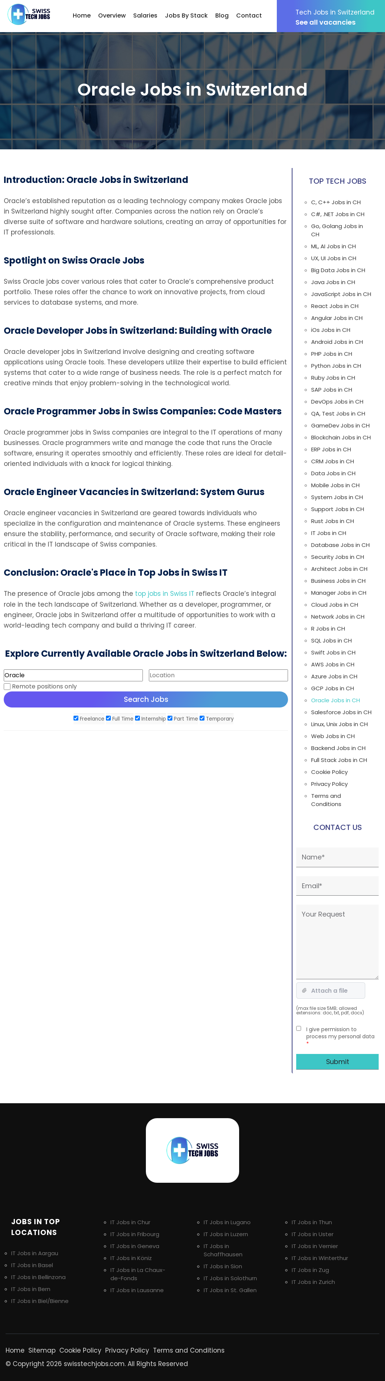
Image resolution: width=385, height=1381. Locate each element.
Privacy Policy (329, 784)
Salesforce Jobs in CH (341, 712)
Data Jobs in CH (333, 473)
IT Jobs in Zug (310, 1270)
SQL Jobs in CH (331, 640)
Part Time (183, 718)
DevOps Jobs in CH (337, 401)
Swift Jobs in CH (333, 652)
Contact (249, 15)
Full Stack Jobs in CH (339, 760)
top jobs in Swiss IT (164, 593)
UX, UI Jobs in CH (333, 258)
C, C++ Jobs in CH (336, 202)
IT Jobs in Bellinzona (38, 1277)
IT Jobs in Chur (130, 1222)
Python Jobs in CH (336, 366)
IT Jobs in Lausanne (137, 1290)
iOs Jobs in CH (330, 330)
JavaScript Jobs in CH (341, 294)
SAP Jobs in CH (331, 390)
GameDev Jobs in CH (340, 425)
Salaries (145, 15)
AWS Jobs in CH (332, 664)
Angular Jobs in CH (337, 318)
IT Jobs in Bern (30, 1289)
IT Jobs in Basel (32, 1265)
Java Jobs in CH (333, 282)
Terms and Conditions (326, 800)
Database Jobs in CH (340, 545)
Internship (150, 718)
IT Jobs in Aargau (34, 1253)
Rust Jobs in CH (332, 521)
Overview (112, 15)
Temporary (217, 718)
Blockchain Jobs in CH (341, 437)
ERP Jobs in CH (331, 449)
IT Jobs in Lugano (227, 1222)
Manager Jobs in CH (338, 593)
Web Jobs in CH (333, 736)
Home (82, 15)
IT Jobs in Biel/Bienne (40, 1301)
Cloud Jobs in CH (334, 605)
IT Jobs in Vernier (315, 1246)
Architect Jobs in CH (339, 569)
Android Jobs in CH (337, 342)
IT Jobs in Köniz (131, 1258)
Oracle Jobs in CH (335, 700)
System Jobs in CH (337, 497)
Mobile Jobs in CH (335, 485)
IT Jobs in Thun (312, 1222)
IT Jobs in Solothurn (230, 1278)
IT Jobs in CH (328, 533)
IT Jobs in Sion (223, 1266)
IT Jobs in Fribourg (134, 1234)
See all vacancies (340, 17)
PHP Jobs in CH (331, 354)
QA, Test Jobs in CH (338, 413)
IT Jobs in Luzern (226, 1234)
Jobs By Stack (186, 15)
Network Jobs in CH (337, 616)
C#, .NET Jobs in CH (337, 214)
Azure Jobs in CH (334, 676)
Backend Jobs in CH (338, 748)
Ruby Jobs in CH (333, 378)
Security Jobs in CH (337, 557)
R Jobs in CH (328, 628)
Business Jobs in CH (338, 581)
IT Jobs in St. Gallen (230, 1290)
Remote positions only (44, 686)
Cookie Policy (329, 772)
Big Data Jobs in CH (338, 270)
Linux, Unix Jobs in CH (339, 724)
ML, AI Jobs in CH (333, 246)
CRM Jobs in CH (332, 461)
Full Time (120, 718)
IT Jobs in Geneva (134, 1246)
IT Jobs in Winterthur (320, 1258)
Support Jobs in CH (337, 509)
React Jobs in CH (335, 306)
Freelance (88, 718)
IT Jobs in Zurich (313, 1282)
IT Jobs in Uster (313, 1234)
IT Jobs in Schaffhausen (223, 1250)
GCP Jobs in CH (332, 688)
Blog (222, 15)
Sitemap (42, 1350)
